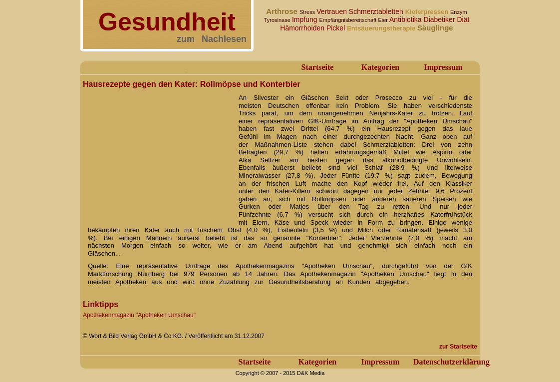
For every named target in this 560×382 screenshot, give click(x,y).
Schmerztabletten (377, 11)
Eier (383, 20)
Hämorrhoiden (303, 28)
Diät (463, 19)
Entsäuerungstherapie (382, 28)
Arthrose (282, 11)
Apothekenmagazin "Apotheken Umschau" (139, 315)
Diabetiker (440, 19)
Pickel (336, 28)
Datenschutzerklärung (451, 362)
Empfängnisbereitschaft (348, 20)
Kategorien (380, 67)
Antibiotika (406, 19)
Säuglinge (435, 27)
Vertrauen (332, 11)
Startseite (317, 67)
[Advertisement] (158, 153)
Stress (307, 12)
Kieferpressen (427, 11)
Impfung (305, 19)
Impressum (443, 67)
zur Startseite (458, 346)
